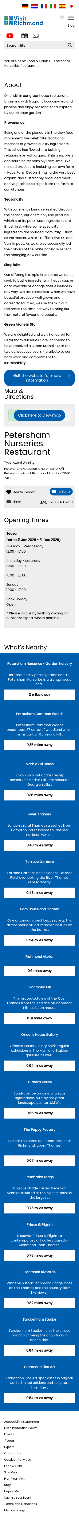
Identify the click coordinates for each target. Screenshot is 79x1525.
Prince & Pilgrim (39, 1224)
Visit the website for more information (37, 378)
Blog (71, 25)
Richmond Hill (39, 987)
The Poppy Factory (39, 1129)
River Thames (39, 814)
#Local (9, 1441)
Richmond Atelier (39, 956)
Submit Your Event (17, 1497)
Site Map (10, 1472)
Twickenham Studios (39, 1319)
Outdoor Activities (17, 1460)
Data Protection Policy (20, 1428)
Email (17, 501)
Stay (7, 1485)
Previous (5, 1408)
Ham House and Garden (39, 909)
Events (9, 1434)
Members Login (15, 1510)
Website (65, 491)
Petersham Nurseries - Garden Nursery (39, 663)
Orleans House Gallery (39, 1034)
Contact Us (12, 1453)
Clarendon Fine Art (39, 1366)
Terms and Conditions (20, 1504)
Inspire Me (11, 1491)
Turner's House (39, 1082)
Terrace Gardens (39, 861)
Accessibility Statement (21, 1422)
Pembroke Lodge (39, 1177)
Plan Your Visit (14, 1478)
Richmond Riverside (39, 1272)
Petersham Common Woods (39, 713)
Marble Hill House (39, 764)
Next (72, 1408)
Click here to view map (39, 415)
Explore (9, 1447)
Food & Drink (37, 61)
